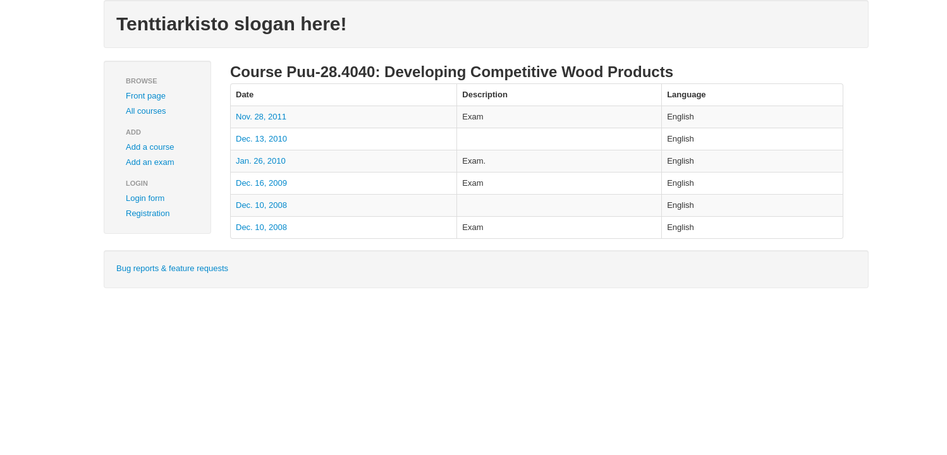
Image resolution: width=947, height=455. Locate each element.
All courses (146, 111)
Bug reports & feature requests (172, 268)
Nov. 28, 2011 (261, 116)
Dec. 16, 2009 (261, 183)
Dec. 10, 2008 (261, 205)
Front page (146, 95)
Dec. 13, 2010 (261, 138)
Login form (145, 198)
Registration (147, 213)
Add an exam (150, 162)
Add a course (150, 147)
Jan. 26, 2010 (261, 161)
